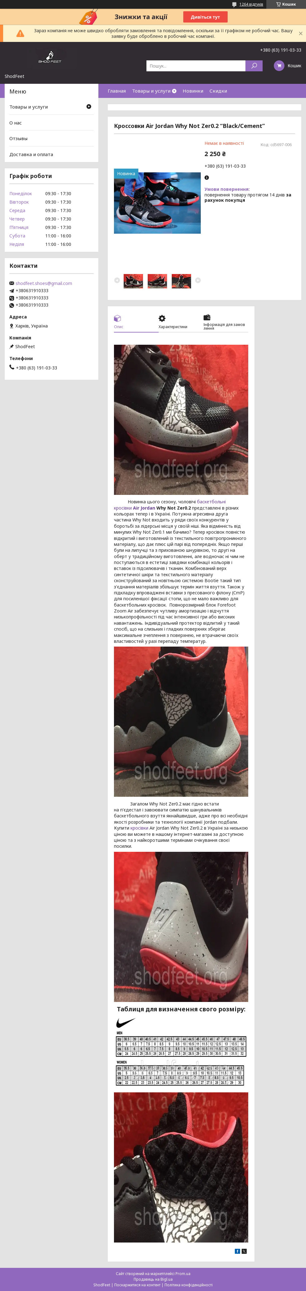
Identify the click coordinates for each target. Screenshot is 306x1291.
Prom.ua (182, 1273)
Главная (117, 91)
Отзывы (18, 138)
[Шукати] (254, 65)
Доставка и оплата (31, 154)
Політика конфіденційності (189, 1285)
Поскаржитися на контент (137, 1285)
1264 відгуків (251, 4)
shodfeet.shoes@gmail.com (44, 283)
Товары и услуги (151, 91)
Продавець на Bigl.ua (153, 1279)
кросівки (139, 828)
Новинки (193, 91)
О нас (15, 122)
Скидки (218, 91)
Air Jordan (144, 508)
